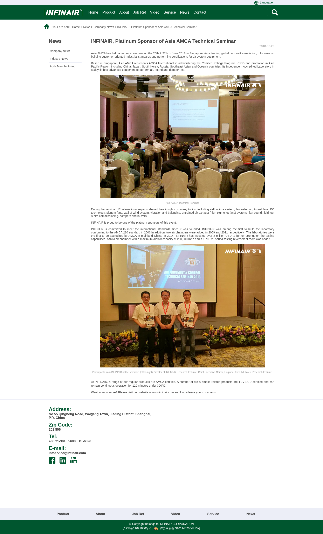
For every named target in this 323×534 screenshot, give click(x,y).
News (184, 12)
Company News (104, 27)
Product (108, 12)
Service (170, 12)
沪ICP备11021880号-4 (137, 528)
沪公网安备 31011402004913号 (180, 528)
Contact (199, 12)
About (124, 12)
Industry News (59, 58)
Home (93, 12)
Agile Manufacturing (62, 66)
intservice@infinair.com (67, 453)
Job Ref (139, 12)
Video (154, 12)
